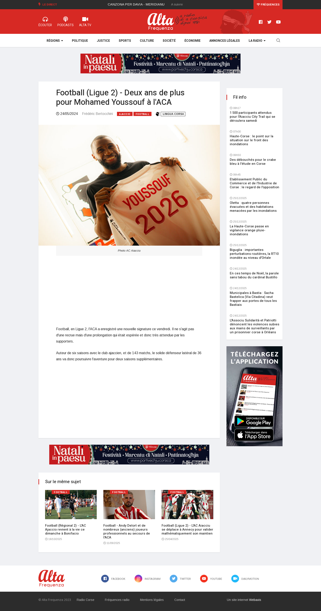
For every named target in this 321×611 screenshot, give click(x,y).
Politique (80, 40)
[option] (139, 4)
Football (142, 114)
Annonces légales (224, 40)
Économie (192, 40)
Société (169, 40)
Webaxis (255, 600)
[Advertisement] (129, 291)
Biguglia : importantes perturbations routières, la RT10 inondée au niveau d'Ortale (254, 253)
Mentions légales (152, 600)
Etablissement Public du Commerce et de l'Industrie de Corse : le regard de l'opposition (254, 183)
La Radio (257, 40)
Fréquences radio (117, 600)
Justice (103, 40)
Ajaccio (124, 114)
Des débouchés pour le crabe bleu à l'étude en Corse (253, 161)
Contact (179, 600)
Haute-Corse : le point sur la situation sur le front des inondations (251, 140)
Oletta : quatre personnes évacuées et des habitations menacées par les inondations (253, 206)
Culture (147, 40)
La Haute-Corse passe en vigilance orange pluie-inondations (249, 230)
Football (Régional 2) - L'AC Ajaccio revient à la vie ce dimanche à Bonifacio (65, 529)
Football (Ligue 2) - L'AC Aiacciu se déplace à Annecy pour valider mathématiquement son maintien (187, 529)
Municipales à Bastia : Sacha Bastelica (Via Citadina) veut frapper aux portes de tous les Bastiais (253, 298)
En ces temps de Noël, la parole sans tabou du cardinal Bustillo (254, 275)
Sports (125, 40)
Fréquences (268, 4)
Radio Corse (85, 600)
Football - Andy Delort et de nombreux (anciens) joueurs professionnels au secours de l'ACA (126, 531)
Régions (55, 40)
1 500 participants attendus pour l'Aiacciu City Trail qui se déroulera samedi (252, 116)
